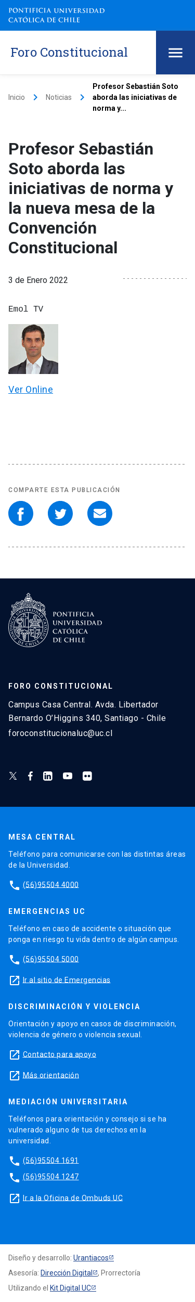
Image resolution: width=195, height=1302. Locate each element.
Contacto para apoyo (60, 1054)
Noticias (59, 97)
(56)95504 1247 (51, 1176)
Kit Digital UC (70, 1288)
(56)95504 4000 (51, 884)
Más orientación (51, 1075)
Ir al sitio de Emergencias (67, 979)
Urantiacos (91, 1258)
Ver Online (30, 389)
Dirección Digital (67, 1273)
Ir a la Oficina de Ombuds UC (73, 1197)
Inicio (16, 97)
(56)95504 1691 (51, 1160)
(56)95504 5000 (51, 959)
